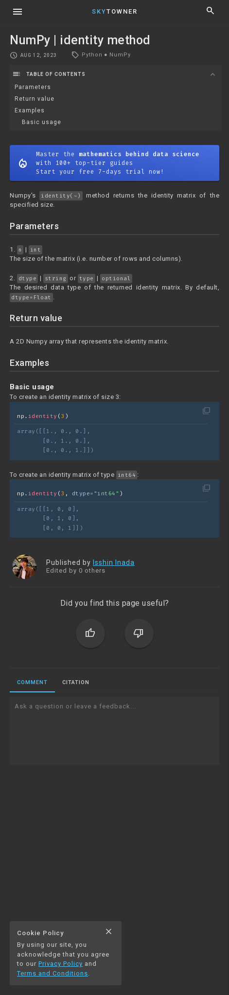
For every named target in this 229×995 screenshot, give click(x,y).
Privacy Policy (60, 963)
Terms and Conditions (52, 973)
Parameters (33, 87)
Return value (34, 98)
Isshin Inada (114, 562)
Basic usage (41, 122)
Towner (115, 11)
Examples (30, 110)
